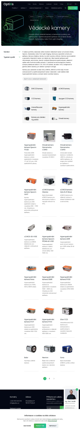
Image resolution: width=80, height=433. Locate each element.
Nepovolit (52, 426)
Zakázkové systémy (54, 8)
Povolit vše (40, 426)
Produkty (13, 8)
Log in (67, 4)
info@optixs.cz (14, 406)
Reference (39, 4)
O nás (27, 4)
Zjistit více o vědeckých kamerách (35, 79)
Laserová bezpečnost (33, 8)
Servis (44, 8)
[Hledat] (63, 8)
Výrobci (6, 52)
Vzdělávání (46, 4)
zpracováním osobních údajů (54, 406)
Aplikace (21, 8)
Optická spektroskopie (63, 16)
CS (73, 4)
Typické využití (9, 57)
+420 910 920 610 (16, 404)
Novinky (32, 4)
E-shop (59, 4)
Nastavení (27, 426)
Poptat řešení (71, 8)
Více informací (52, 421)
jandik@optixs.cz (69, 407)
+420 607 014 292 (70, 405)
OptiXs (32, 16)
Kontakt (53, 4)
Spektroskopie (49, 16)
